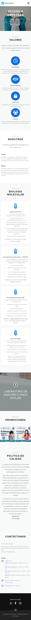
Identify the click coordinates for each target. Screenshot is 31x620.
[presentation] (2, 434)
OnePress (20, 614)
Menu (28, 3)
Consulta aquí (15, 24)
